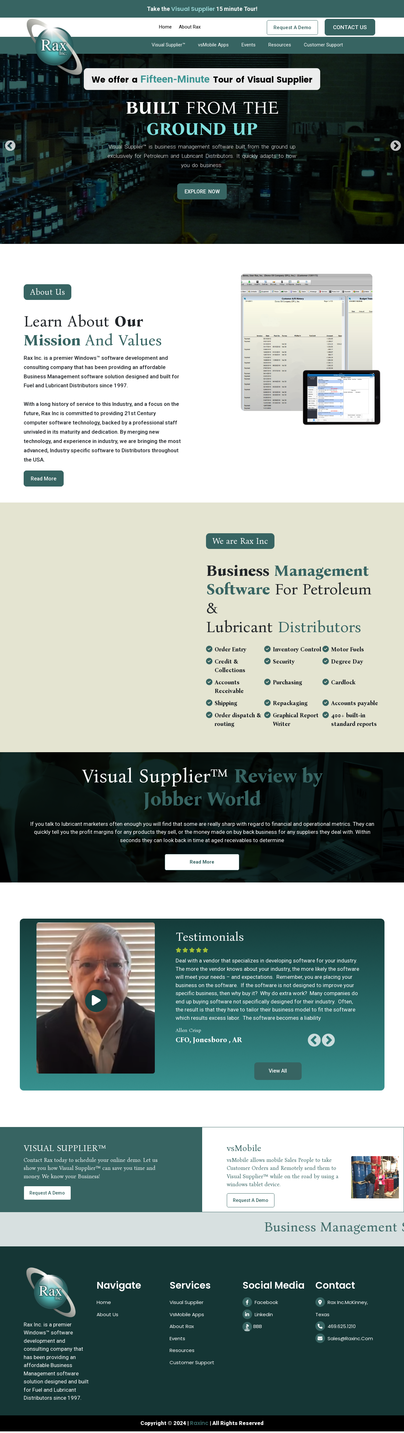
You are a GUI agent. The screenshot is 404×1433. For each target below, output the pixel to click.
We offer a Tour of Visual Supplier (202, 79)
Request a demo (292, 27)
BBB (252, 1329)
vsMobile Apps (213, 45)
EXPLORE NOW (202, 191)
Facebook (261, 1304)
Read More (45, 479)
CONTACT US (350, 27)
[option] (202, 132)
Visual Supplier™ (168, 45)
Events (249, 45)
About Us (108, 1317)
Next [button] (393, 144)
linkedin (258, 1317)
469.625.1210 (336, 1329)
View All (278, 1072)
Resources (279, 45)
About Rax (190, 27)
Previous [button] (7, 144)
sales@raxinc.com (345, 1342)
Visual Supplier (188, 1304)
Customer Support (323, 45)
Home (165, 27)
